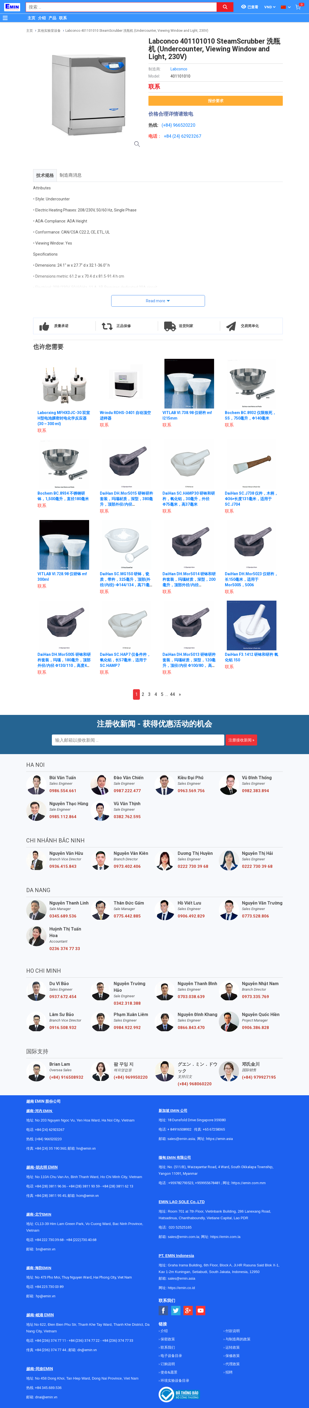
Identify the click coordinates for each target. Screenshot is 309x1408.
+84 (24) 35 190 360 (50, 1148)
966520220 (184, 125)
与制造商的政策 (238, 1339)
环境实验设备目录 (174, 1380)
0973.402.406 (127, 866)
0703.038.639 (191, 996)
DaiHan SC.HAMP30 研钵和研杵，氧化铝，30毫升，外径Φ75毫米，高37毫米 (189, 499)
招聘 (229, 1372)
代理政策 (232, 1364)
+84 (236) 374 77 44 (50, 1350)
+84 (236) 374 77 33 (117, 1340)
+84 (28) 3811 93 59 (84, 1186)
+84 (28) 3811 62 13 (117, 1186)
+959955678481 (208, 1183)
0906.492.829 (191, 916)
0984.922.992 (127, 1027)
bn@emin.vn (45, 1249)
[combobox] (118, 7)
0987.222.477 (127, 790)
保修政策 (232, 1356)
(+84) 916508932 (66, 1077)
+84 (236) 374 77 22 (84, 1340)
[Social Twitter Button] (176, 1311)
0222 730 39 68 (193, 866)
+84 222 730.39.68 (49, 1240)
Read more (155, 301)
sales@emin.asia (181, 1139)
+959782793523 (180, 1183)
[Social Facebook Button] (163, 1311)
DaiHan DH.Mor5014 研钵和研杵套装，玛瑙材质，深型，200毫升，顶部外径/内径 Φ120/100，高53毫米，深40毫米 (189, 585)
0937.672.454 (62, 996)
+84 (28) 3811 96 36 (50, 1186)
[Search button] (225, 7)
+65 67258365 (214, 1129)
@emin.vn (47, 1296)
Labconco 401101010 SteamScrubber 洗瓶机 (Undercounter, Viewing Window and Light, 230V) (136, 31)
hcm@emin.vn (87, 1196)
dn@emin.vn (87, 1350)
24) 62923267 (187, 136)
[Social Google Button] (188, 1311)
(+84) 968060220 (195, 1083)
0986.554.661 (62, 790)
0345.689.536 (62, 916)
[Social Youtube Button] (201, 1311)
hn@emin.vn (86, 1148)
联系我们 (167, 1347)
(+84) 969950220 (131, 1077)
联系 (63, 18)
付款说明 (232, 1331)
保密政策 (167, 1339)
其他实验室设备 (49, 31)
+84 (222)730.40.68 (81, 1240)
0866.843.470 (191, 1027)
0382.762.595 (127, 816)
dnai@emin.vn (46, 1397)
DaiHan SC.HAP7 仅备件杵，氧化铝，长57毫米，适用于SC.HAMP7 (125, 660)
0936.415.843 (62, 866)
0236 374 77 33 (64, 948)
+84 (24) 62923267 (49, 1130)
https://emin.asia (219, 1139)
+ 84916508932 (179, 1129)
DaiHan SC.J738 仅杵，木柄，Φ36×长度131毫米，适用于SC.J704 (251, 499)
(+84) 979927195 (259, 1077)
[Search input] (118, 7)
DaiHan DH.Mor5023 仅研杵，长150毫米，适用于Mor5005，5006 (251, 579)
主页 (31, 18)
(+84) (167, 125)
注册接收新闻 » (241, 740)
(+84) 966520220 (48, 1139)
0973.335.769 (255, 996)
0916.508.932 (62, 1027)
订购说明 (167, 1364)
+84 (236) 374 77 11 (50, 1340)
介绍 (42, 18)
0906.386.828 (255, 1027)
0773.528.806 (255, 916)
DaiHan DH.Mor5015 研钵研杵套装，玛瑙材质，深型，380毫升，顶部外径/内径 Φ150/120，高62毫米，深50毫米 (126, 504)
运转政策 (232, 1347)
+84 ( (169, 136)
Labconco (179, 69)
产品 (52, 18)
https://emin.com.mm (248, 1183)
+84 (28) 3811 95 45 (50, 1196)
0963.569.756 (191, 790)
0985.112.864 (62, 816)
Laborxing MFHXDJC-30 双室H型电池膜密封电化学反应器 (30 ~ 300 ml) (64, 418)
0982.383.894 (255, 790)
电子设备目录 (171, 1356)
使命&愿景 (168, 1372)
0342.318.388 (127, 1003)
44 (172, 694)
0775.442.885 (127, 916)
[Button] (5, 18)
